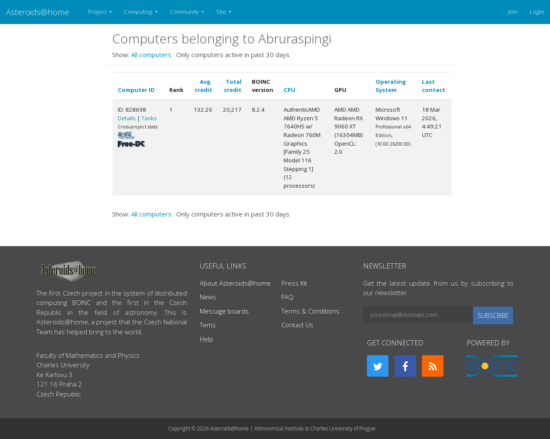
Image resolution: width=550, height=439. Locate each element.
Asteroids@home (37, 11)
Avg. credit (203, 86)
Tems (208, 324)
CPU (289, 90)
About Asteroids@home (235, 283)
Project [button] (98, 11)
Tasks (149, 118)
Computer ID (136, 90)
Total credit (232, 86)
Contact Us (297, 324)
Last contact (433, 86)
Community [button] (185, 11)
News (208, 297)
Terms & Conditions (310, 311)
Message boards (224, 311)
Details (127, 118)
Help (206, 339)
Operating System (391, 86)
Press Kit (294, 283)
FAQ (287, 297)
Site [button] (221, 11)
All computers (151, 54)
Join (513, 11)
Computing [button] (138, 11)
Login (537, 11)
